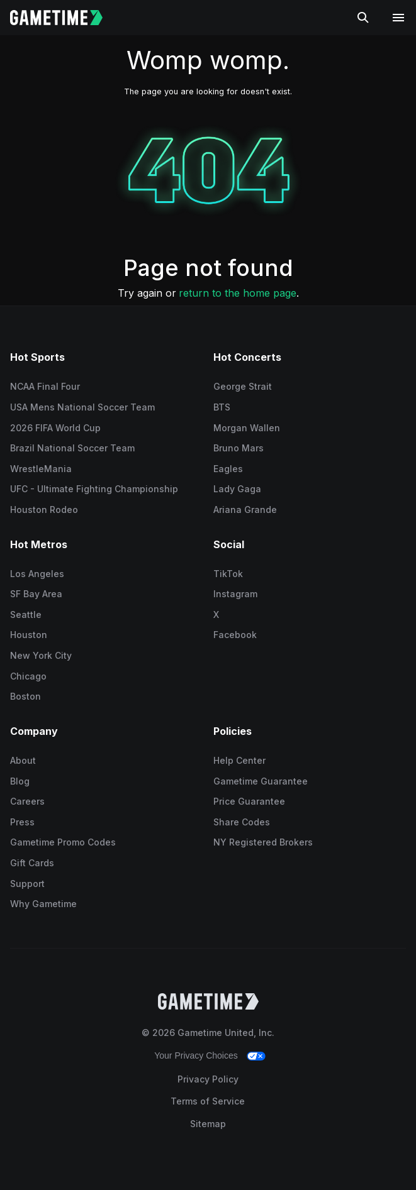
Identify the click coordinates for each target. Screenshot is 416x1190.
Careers (27, 801)
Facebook (235, 634)
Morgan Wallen (246, 427)
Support (27, 883)
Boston (25, 696)
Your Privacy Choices (196, 1055)
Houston (28, 634)
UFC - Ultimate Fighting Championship (94, 488)
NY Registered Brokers (263, 842)
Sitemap (208, 1123)
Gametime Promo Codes (63, 842)
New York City (41, 655)
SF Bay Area (36, 593)
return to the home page (237, 293)
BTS (221, 407)
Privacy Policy (208, 1079)
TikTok (228, 573)
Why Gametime (43, 903)
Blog (20, 781)
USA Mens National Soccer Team (82, 407)
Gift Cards (32, 862)
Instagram (235, 593)
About (23, 760)
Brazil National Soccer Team (72, 448)
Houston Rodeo (44, 509)
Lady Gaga (237, 488)
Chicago (28, 676)
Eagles (228, 468)
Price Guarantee (249, 801)
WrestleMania (41, 468)
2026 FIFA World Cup (55, 427)
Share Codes (241, 822)
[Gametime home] (64, 17)
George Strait (242, 386)
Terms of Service (208, 1101)
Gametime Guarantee (260, 781)
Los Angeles (37, 573)
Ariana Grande (245, 509)
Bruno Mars (238, 448)
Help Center (239, 760)
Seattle (26, 614)
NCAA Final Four (45, 386)
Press (22, 822)
